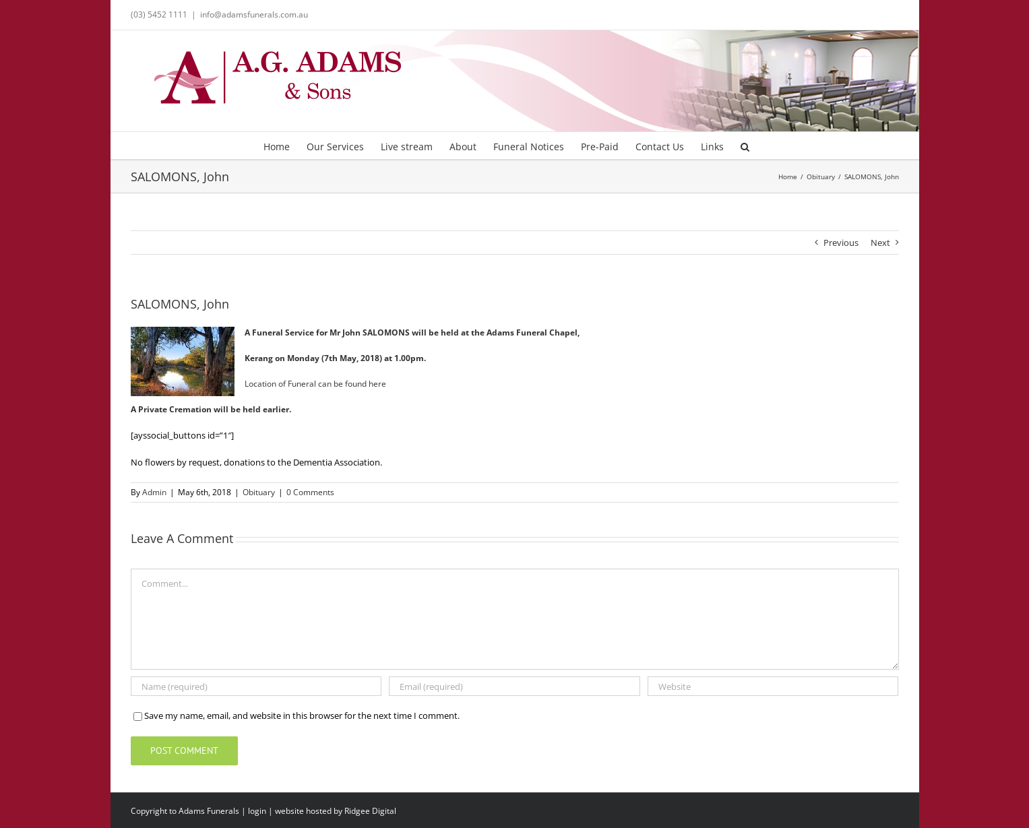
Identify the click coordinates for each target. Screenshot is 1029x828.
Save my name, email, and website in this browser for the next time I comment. (302, 715)
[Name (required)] (256, 686)
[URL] (773, 686)
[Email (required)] (514, 686)
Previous (841, 242)
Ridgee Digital (370, 811)
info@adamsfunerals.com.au (254, 14)
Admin (154, 492)
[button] (745, 145)
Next (880, 242)
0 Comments (310, 492)
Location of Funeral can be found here (315, 383)
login (257, 811)
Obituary (259, 492)
